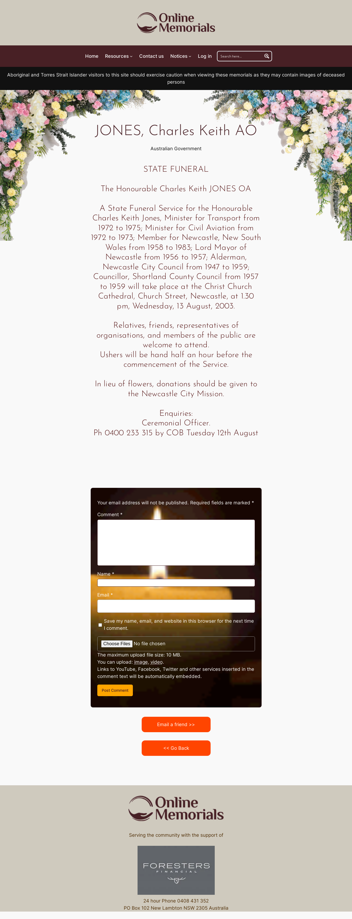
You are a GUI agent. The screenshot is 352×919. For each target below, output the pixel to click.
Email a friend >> (176, 724)
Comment (110, 514)
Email (105, 595)
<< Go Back (176, 748)
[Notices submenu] (180, 56)
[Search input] (240, 56)
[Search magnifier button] (267, 56)
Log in (205, 56)
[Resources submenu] (119, 56)
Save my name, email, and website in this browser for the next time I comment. (179, 624)
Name (105, 574)
